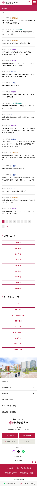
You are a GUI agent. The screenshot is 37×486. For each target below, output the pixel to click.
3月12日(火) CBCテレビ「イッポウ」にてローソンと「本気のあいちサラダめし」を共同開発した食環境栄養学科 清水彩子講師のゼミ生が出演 (18, 144)
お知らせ (18, 338)
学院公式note (18, 456)
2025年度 (18, 248)
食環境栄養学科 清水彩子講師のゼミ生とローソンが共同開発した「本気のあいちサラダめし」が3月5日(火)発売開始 (18, 157)
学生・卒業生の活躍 (18, 315)
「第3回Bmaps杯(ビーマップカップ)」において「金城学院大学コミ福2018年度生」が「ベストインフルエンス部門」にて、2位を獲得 (18, 130)
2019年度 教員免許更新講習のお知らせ (13, 169)
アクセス (27, 441)
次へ (7, 226)
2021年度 (18, 271)
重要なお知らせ (18, 332)
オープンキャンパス (26, 484)
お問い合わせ (10, 441)
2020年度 (18, 277)
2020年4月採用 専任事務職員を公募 (12, 191)
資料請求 (27, 435)
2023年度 (18, 260)
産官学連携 (18, 321)
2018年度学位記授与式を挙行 (10, 85)
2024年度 (18, 254)
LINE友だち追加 (9, 484)
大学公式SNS (18, 447)
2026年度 (18, 242)
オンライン (18, 460)
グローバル (18, 327)
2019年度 (18, 282)
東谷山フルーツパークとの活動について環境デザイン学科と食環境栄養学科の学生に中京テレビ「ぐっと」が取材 (18, 180)
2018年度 (18, 288)
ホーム (4, 12)
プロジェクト (18, 344)
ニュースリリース (18, 349)
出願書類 (10, 435)
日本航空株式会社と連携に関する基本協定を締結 (16, 43)
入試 (18, 304)
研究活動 (18, 309)
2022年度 (18, 265)
